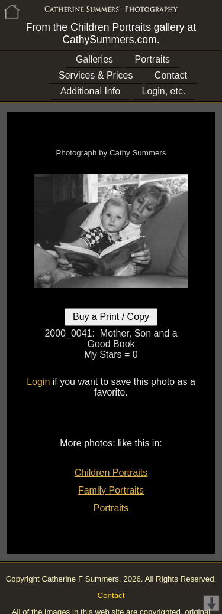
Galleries (94, 59)
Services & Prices (96, 75)
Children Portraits (111, 473)
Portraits (152, 59)
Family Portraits (111, 490)
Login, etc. (164, 91)
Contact (171, 75)
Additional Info (90, 91)
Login (38, 382)
